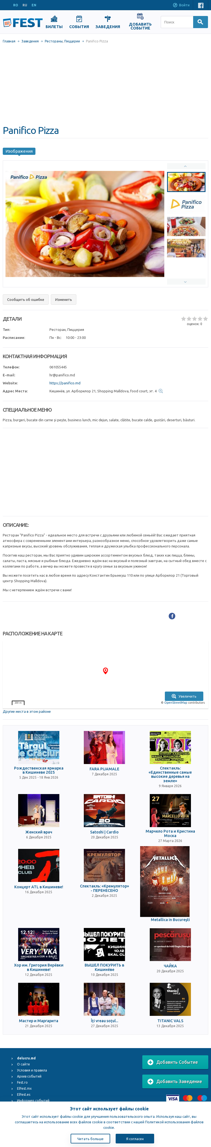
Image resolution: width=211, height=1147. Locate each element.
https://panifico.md (64, 383)
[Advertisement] (105, 84)
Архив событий (29, 1076)
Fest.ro (22, 1082)
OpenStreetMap (175, 702)
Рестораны (54, 41)
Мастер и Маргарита (38, 1021)
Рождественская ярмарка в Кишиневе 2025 (38, 770)
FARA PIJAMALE (104, 769)
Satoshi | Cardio (104, 832)
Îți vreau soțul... (104, 1021)
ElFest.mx (24, 1088)
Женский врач (38, 832)
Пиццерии (72, 41)
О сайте (23, 1064)
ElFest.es (23, 1094)
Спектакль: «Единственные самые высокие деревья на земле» (170, 774)
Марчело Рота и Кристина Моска (170, 833)
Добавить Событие (173, 1062)
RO (15, 5)
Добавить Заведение (175, 1082)
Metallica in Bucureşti (170, 920)
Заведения (30, 41)
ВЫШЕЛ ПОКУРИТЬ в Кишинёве (104, 967)
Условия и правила (32, 1070)
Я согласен (135, 1139)
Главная (9, 41)
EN (34, 5)
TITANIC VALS (170, 1021)
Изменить (63, 299)
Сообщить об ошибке (25, 299)
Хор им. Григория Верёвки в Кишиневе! (38, 967)
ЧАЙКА (170, 966)
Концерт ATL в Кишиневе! (38, 887)
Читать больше (90, 1139)
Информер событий (33, 1100)
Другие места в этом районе (27, 711)
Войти (181, 5)
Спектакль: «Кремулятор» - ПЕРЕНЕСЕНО (104, 888)
